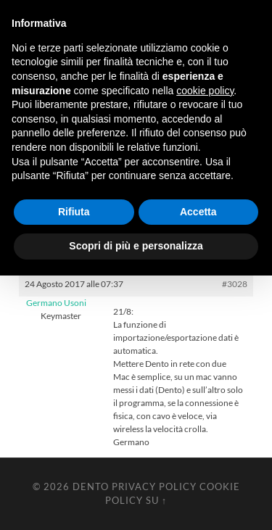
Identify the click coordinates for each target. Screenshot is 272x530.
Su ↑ (156, 500)
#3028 (234, 283)
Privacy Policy (154, 486)
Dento (91, 486)
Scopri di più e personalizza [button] (135, 246)
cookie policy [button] (205, 90)
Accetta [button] (198, 212)
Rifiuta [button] (74, 212)
